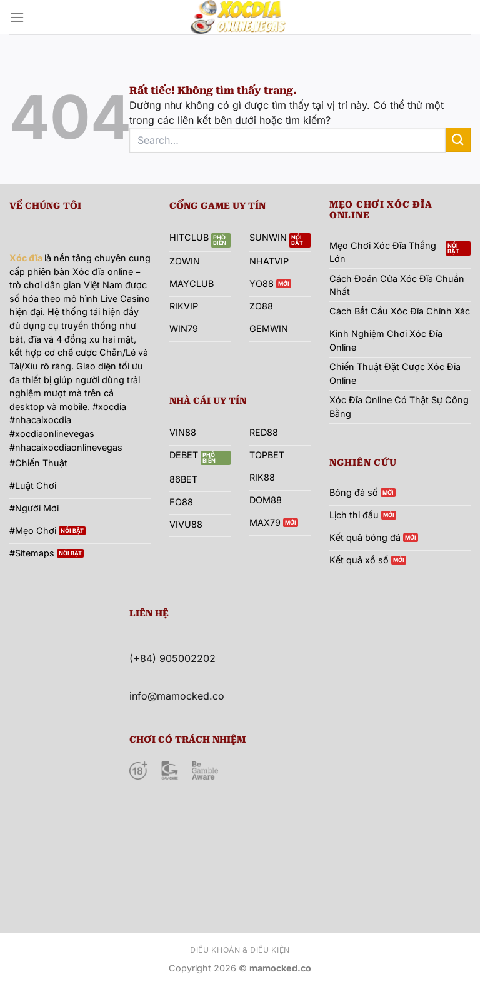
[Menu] (16, 17)
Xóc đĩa (25, 258)
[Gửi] (458, 140)
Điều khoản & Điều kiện (239, 950)
